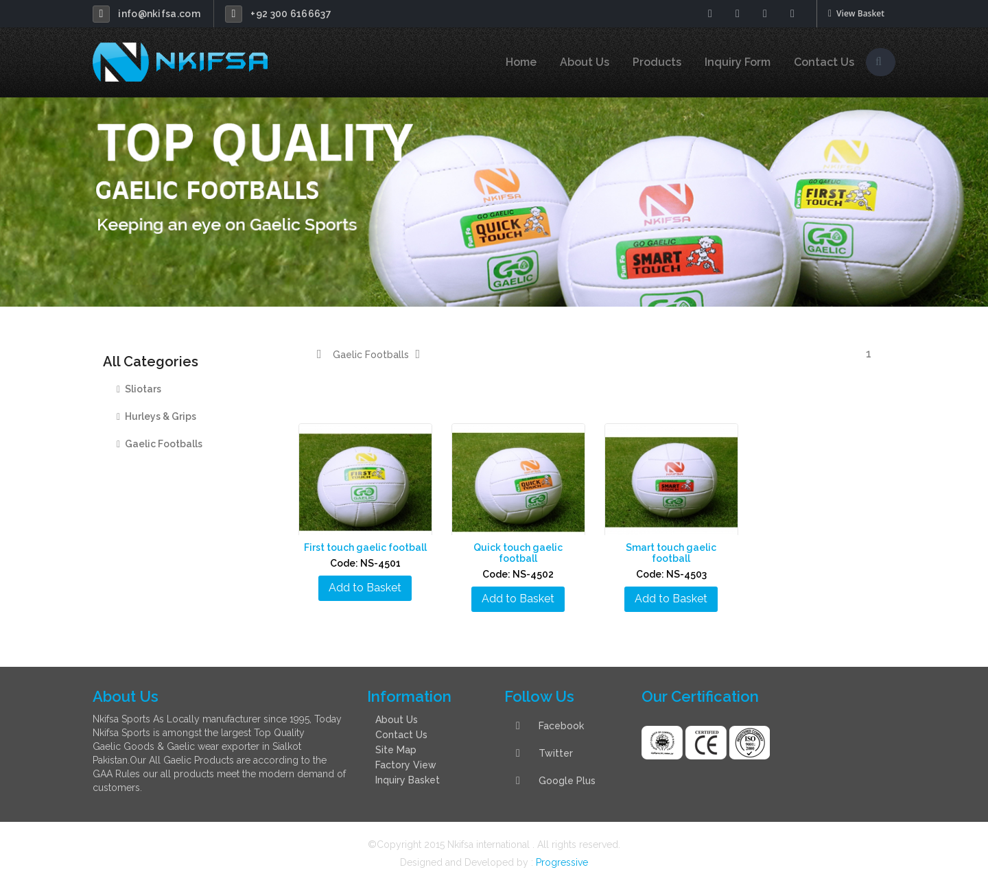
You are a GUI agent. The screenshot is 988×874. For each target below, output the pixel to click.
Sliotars (139, 388)
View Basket (856, 13)
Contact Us (824, 62)
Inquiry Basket (407, 769)
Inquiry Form (738, 62)
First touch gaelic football (367, 547)
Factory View (405, 753)
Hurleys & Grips (156, 416)
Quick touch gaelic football (520, 547)
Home (521, 62)
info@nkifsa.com (159, 13)
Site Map (395, 738)
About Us (584, 62)
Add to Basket (367, 587)
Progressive (562, 851)
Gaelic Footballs (159, 443)
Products (657, 62)
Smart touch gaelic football (673, 547)
